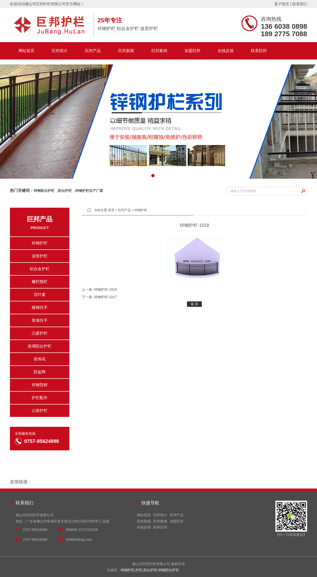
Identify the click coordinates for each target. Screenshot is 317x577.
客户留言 (281, 4)
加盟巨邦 (192, 51)
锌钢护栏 (140, 210)
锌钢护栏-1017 (105, 297)
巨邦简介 (60, 51)
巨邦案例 (159, 51)
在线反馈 (226, 51)
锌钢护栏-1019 (105, 289)
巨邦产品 (93, 51)
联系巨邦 (259, 51)
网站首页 (26, 51)
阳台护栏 (65, 191)
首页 (111, 210)
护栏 (138, 570)
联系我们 (299, 4)
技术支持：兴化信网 (301, 570)
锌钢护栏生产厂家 (89, 191)
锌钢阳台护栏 (44, 191)
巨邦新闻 (126, 51)
